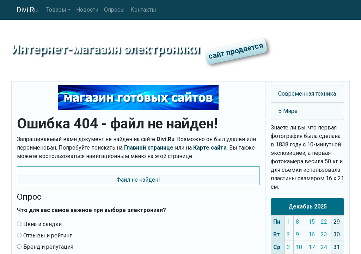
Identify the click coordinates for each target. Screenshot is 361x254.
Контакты (143, 9)
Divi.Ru (27, 10)
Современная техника (307, 93)
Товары (56, 9)
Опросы (114, 9)
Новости (87, 9)
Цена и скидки (39, 224)
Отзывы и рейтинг (44, 235)
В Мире (288, 111)
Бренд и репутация (45, 246)
